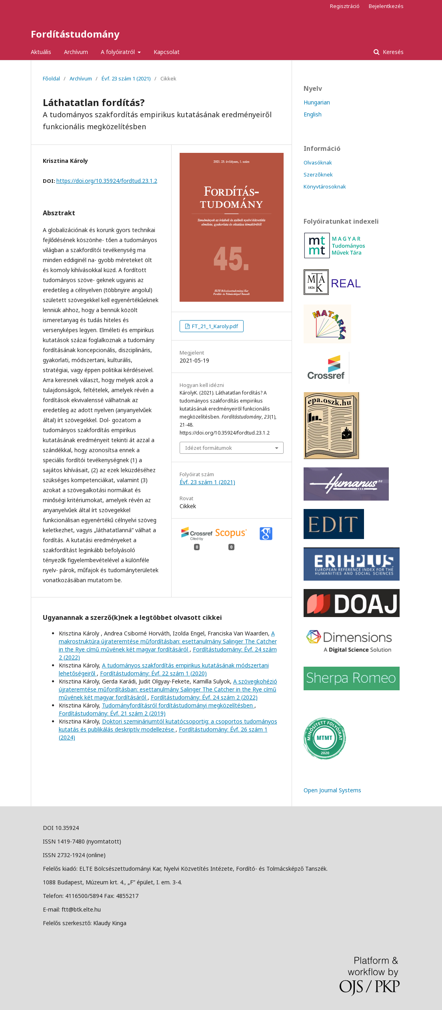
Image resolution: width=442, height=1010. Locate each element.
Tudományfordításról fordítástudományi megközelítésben (178, 705)
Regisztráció (345, 6)
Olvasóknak (318, 162)
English (313, 114)
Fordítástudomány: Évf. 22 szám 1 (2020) (153, 673)
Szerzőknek (318, 174)
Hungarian (317, 102)
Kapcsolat (167, 52)
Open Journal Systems (332, 790)
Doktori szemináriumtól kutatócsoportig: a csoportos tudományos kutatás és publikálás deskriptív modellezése (168, 725)
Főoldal (51, 78)
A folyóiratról (118, 52)
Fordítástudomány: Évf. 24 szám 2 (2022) (204, 697)
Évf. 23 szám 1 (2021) (126, 78)
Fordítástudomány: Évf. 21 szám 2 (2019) (112, 713)
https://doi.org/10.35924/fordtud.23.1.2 (106, 180)
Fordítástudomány (75, 33)
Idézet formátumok (208, 447)
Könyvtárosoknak (325, 186)
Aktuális (41, 52)
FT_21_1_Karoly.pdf (214, 326)
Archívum (76, 52)
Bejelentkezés (386, 6)
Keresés (392, 52)
